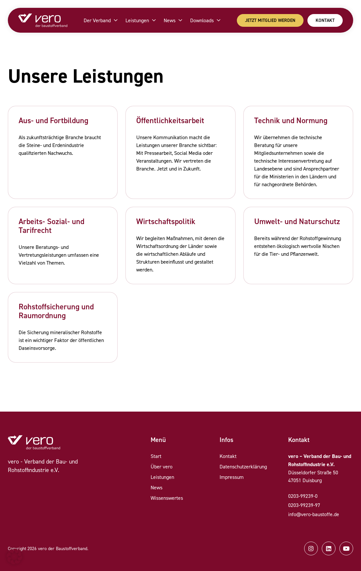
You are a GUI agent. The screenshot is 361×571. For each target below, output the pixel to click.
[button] (14, 556)
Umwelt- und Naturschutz (297, 221)
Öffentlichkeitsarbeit (170, 120)
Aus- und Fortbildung (53, 120)
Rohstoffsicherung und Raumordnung (56, 311)
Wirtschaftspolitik (165, 221)
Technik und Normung (290, 120)
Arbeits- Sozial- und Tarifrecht (51, 225)
